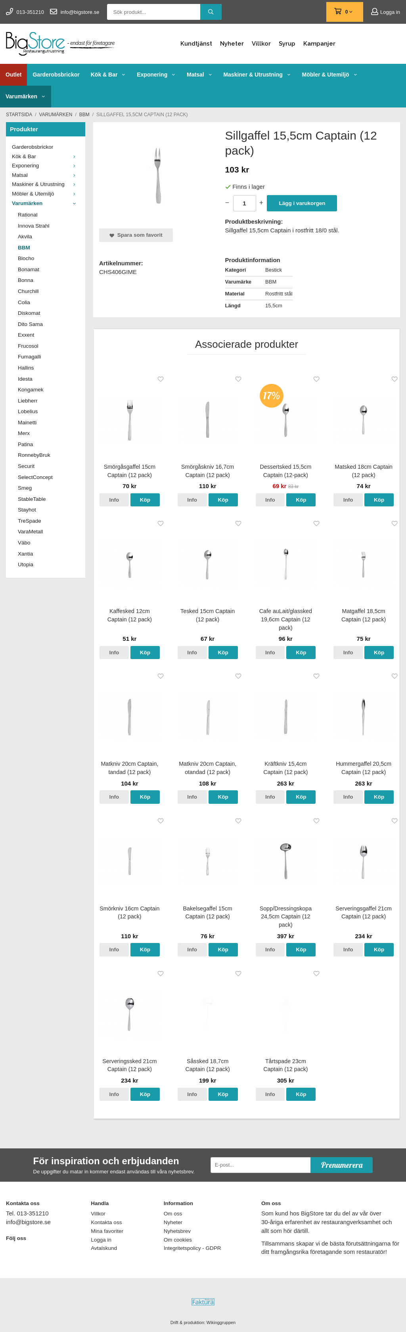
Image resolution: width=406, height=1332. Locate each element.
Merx (24, 433)
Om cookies (178, 1240)
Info (114, 500)
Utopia (25, 564)
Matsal (199, 74)
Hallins (26, 368)
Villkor (261, 43)
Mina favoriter (107, 1231)
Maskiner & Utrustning (257, 74)
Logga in (385, 12)
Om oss (173, 1214)
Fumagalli (29, 357)
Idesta (25, 379)
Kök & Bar (108, 74)
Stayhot (27, 510)
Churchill (28, 291)
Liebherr (28, 401)
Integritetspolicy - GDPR (192, 1248)
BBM (24, 248)
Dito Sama (30, 324)
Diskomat (29, 313)
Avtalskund (104, 1248)
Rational (28, 215)
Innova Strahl (34, 226)
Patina (25, 444)
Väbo (24, 543)
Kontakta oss (106, 1222)
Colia (24, 302)
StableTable (32, 499)
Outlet (13, 74)
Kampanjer (319, 43)
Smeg (25, 488)
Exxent (26, 335)
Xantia (25, 554)
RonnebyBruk (34, 455)
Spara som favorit (136, 235)
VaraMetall (30, 532)
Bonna (25, 280)
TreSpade (29, 521)
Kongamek (31, 390)
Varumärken (26, 96)
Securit (26, 466)
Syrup (287, 43)
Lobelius (28, 411)
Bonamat (28, 269)
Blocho (26, 258)
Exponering (156, 74)
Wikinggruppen (221, 1322)
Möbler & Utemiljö (330, 74)
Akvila (25, 237)
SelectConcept (35, 477)
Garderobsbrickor (56, 74)
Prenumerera (341, 1165)
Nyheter (232, 43)
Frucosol (28, 346)
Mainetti (27, 422)
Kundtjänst (196, 43)
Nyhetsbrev (177, 1231)
